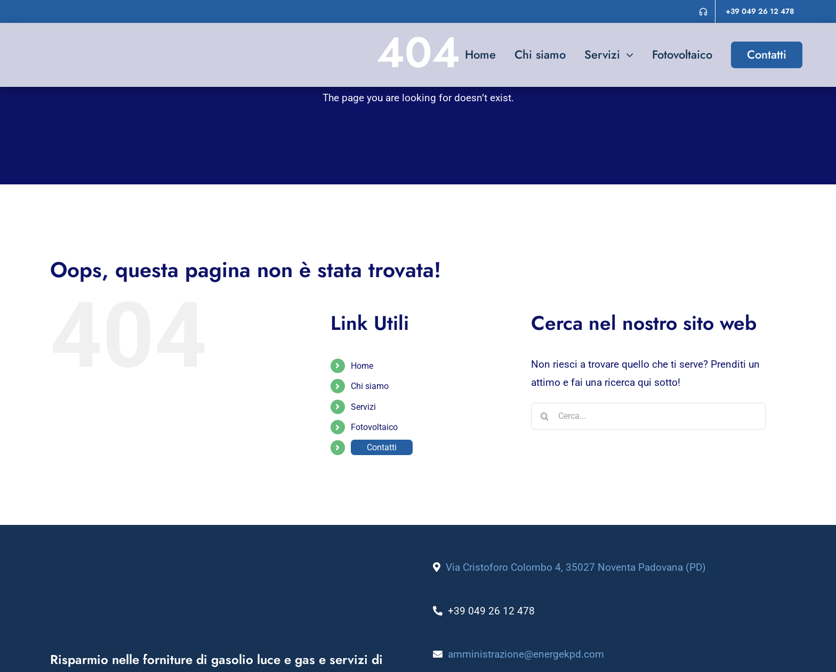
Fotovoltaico (374, 427)
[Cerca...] (648, 416)
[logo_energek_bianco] (183, 563)
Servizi (363, 407)
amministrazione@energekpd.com (526, 654)
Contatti (382, 447)
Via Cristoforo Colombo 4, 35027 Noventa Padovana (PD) (576, 567)
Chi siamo (370, 386)
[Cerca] (544, 416)
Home (362, 366)
